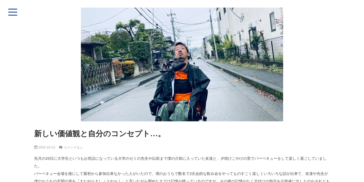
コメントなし (73, 147)
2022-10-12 (44, 147)
